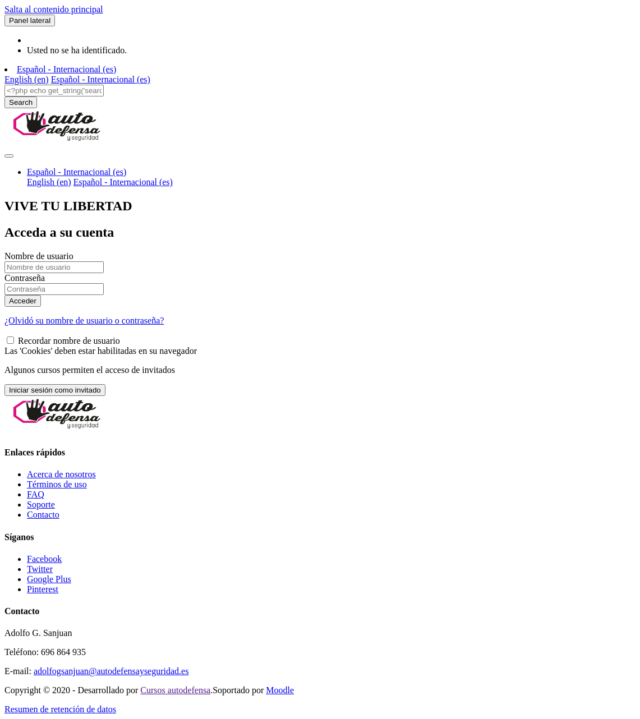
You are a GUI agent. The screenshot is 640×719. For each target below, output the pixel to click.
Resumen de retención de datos (60, 709)
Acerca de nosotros (61, 474)
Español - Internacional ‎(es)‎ (66, 69)
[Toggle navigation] (8, 156)
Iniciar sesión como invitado (55, 390)
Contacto (43, 514)
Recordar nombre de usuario (69, 340)
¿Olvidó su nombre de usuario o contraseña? (84, 320)
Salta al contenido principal (53, 9)
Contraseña (24, 278)
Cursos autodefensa (175, 690)
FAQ (35, 494)
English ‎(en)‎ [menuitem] (26, 79)
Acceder (22, 301)
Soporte (41, 504)
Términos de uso (57, 484)
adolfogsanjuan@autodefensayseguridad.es (111, 671)
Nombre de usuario (38, 256)
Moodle (280, 690)
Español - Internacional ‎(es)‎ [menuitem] (100, 79)
